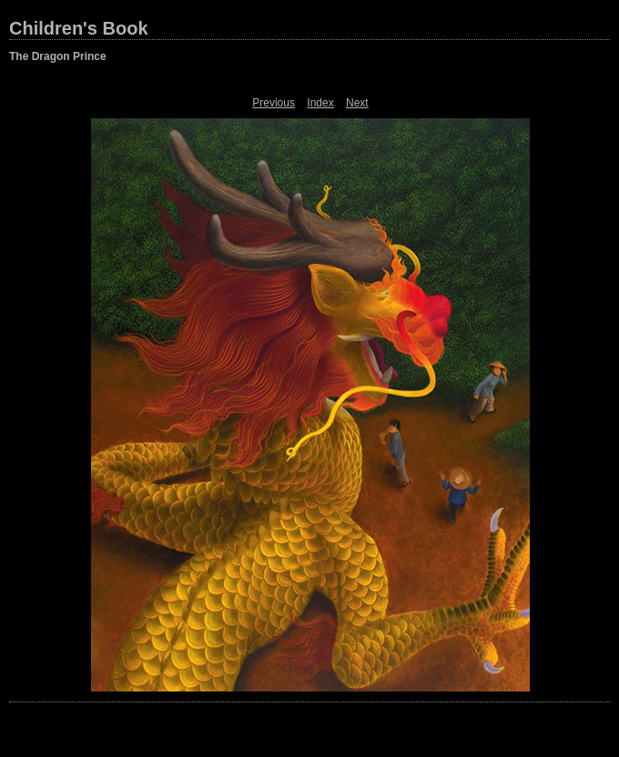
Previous (273, 102)
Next (357, 102)
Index (320, 102)
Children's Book (78, 28)
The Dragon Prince (58, 56)
